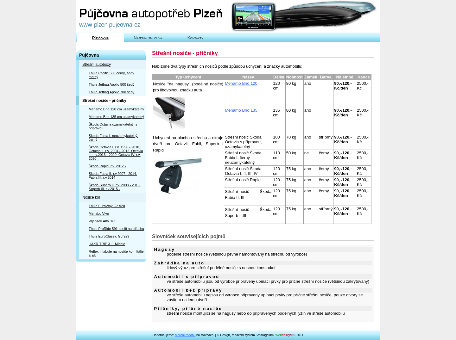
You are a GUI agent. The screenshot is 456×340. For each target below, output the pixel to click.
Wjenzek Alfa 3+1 (102, 221)
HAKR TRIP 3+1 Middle (107, 244)
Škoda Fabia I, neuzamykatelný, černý (113, 137)
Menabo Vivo (99, 213)
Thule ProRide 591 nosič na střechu (116, 229)
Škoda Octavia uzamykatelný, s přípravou (113, 126)
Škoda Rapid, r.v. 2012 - (107, 166)
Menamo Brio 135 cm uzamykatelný (116, 117)
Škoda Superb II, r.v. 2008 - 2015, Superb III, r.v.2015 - (115, 187)
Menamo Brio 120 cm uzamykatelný (116, 109)
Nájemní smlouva (148, 37)
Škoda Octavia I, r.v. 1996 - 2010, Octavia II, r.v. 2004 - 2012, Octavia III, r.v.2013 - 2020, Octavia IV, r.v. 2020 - (116, 152)
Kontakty (195, 37)
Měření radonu (185, 335)
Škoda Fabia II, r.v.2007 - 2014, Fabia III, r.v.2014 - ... (113, 175)
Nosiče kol (91, 197)
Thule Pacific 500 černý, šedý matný (111, 75)
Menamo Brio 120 (241, 83)
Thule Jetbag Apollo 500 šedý (111, 84)
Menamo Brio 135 (241, 110)
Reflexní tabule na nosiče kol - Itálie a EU (116, 253)
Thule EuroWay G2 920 (107, 206)
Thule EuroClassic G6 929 (109, 236)
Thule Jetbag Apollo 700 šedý (111, 92)
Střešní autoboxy (96, 64)
